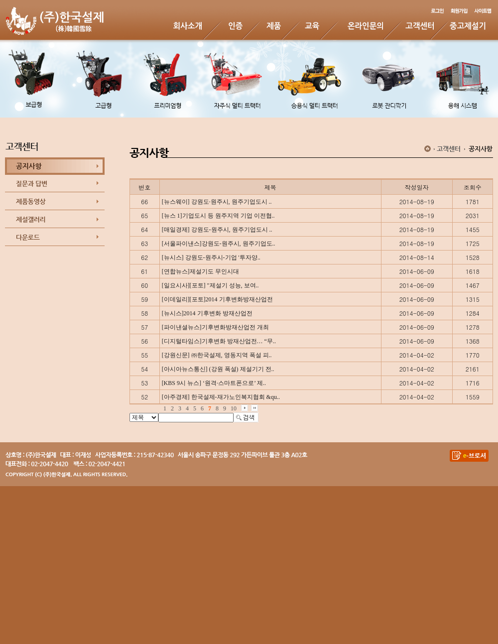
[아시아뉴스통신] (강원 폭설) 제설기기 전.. (218, 369)
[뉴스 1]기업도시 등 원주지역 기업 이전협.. (218, 215)
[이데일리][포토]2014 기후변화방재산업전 (217, 299)
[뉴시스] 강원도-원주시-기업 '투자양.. (211, 257)
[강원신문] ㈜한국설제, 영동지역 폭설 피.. (217, 355)
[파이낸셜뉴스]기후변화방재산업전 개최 (215, 327)
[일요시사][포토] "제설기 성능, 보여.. (210, 285)
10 (234, 408)
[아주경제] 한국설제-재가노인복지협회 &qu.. (221, 396)
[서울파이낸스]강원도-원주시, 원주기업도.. (218, 243)
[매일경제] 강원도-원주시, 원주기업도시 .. (217, 229)
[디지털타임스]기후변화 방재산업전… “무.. (219, 341)
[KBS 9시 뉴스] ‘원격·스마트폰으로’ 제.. (214, 383)
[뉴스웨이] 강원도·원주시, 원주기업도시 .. (217, 201)
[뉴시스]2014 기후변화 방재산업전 (207, 313)
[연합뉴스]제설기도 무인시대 (200, 271)
